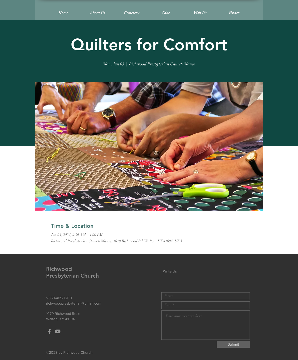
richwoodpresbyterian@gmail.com (73, 303)
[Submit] (233, 344)
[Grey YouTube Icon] (57, 331)
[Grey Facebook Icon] (49, 331)
